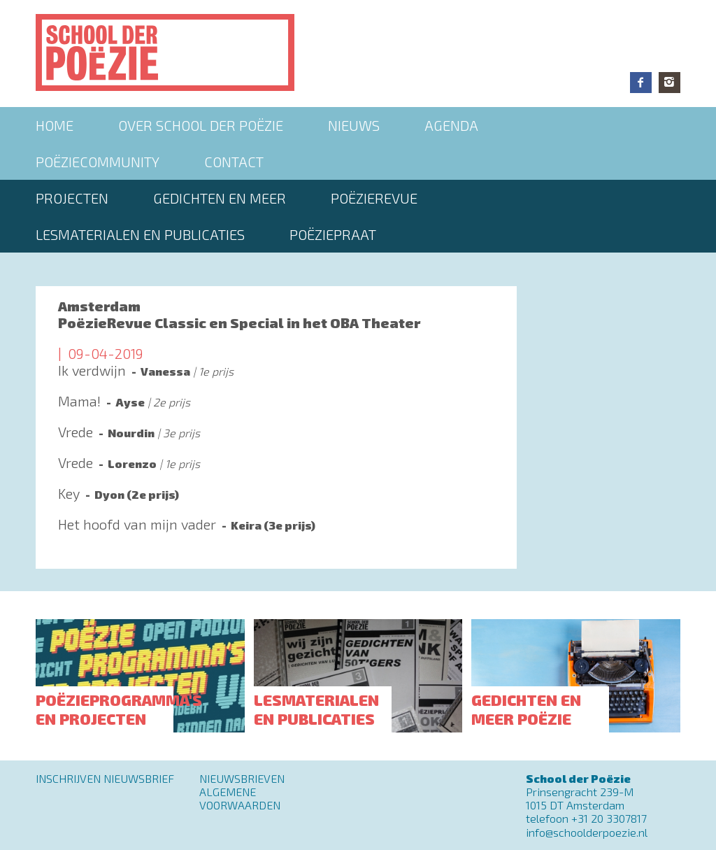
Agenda (451, 125)
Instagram (669, 82)
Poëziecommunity (97, 161)
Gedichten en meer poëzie (526, 708)
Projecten (72, 198)
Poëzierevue (374, 198)
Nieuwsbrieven (242, 778)
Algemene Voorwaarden (239, 798)
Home (54, 125)
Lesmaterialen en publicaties (140, 234)
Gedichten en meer (219, 198)
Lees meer (276, 377)
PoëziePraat (332, 234)
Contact (234, 161)
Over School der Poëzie (200, 125)
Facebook (641, 82)
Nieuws (354, 125)
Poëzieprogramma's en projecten (119, 708)
